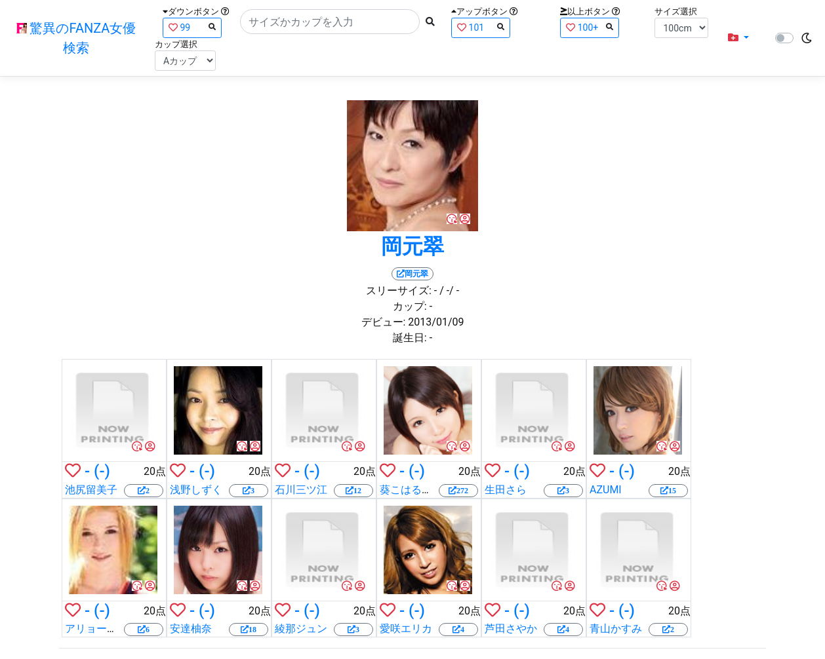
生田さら (506, 489)
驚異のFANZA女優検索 (76, 38)
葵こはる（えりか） (427, 489)
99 (192, 27)
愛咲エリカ (406, 628)
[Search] (330, 21)
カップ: (410, 306)
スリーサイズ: (399, 290)
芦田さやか (511, 628)
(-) (102, 471)
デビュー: (383, 322)
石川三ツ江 (301, 489)
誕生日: (410, 337)
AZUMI (606, 489)
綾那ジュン (301, 628)
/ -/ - (449, 290)
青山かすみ (616, 628)
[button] (738, 38)
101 (480, 27)
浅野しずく (196, 489)
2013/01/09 (436, 322)
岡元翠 (412, 246)
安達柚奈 (191, 628)
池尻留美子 (91, 489)
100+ (589, 27)
